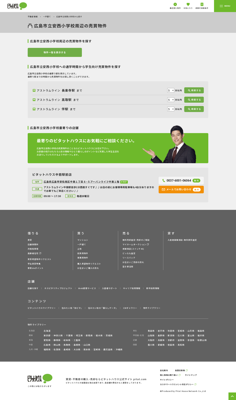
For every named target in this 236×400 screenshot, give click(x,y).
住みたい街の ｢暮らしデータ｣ (102, 308)
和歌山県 (202, 340)
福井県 (200, 335)
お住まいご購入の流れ (88, 268)
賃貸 (30, 239)
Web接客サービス (87, 288)
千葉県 (69, 335)
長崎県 (67, 349)
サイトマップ (191, 375)
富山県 (191, 335)
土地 (79, 248)
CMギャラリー (130, 308)
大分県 (77, 349)
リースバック (129, 257)
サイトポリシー (167, 379)
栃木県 (99, 335)
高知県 (181, 344)
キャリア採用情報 (131, 288)
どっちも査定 (129, 253)
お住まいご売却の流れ (133, 262)
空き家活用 (128, 266)
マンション (82, 239)
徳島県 (171, 344)
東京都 (47, 335)
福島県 (200, 330)
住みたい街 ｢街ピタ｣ (72, 308)
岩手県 (161, 330)
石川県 (181, 335)
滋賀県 (181, 340)
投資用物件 (82, 253)
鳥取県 (67, 344)
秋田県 (171, 330)
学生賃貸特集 (34, 263)
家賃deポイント (35, 268)
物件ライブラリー (151, 308)
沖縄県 (119, 349)
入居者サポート (109, 288)
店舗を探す (33, 288)
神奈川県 (58, 335)
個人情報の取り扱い (169, 375)
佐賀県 (57, 349)
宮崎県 (96, 349)
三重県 (77, 340)
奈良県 (191, 340)
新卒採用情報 (152, 288)
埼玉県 (79, 335)
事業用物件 (82, 257)
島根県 (77, 344)
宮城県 (181, 330)
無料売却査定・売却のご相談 (136, 239)
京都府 (171, 340)
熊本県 (87, 349)
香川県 (151, 344)
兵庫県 (161, 340)
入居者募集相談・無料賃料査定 (182, 239)
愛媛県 (161, 344)
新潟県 (171, 335)
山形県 (191, 330)
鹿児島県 (108, 349)
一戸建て (47, 16)
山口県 (87, 344)
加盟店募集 (180, 370)
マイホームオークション (134, 244)
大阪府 (151, 340)
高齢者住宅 (33, 253)
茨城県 (109, 335)
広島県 (47, 344)
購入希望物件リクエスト (89, 263)
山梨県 (151, 335)
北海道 (47, 330)
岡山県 (57, 344)
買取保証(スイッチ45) (133, 248)
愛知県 (47, 340)
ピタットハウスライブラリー (42, 308)
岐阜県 (67, 340)
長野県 (161, 335)
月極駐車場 (33, 248)
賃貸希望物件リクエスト (39, 259)
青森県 (151, 330)
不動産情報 (33, 16)
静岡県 (57, 340)
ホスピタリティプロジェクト (58, 288)
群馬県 (89, 335)
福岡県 (47, 349)
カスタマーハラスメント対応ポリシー (177, 384)
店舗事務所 (33, 244)
